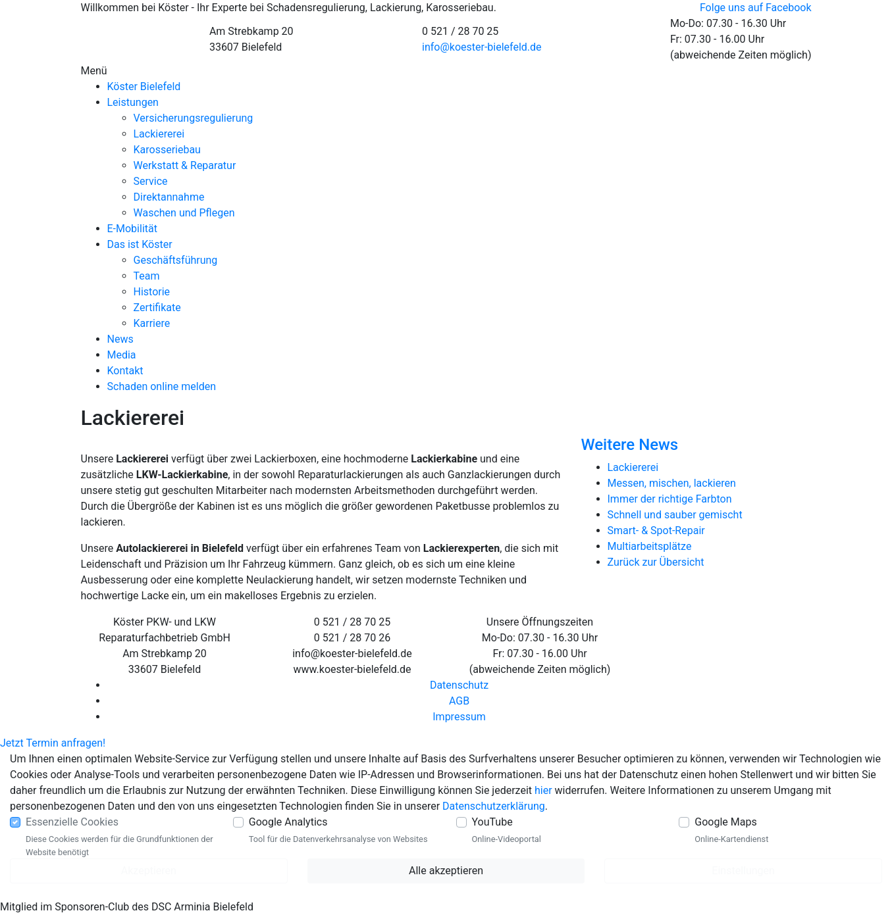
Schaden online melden (161, 386)
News (120, 339)
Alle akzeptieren (446, 870)
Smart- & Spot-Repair (656, 530)
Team (147, 276)
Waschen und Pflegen (184, 213)
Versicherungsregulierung (193, 118)
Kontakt (125, 370)
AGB (459, 701)
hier (543, 790)
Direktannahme (169, 197)
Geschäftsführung (176, 260)
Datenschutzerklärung (493, 806)
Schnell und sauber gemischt (675, 514)
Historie (152, 291)
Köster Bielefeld (144, 86)
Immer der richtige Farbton (670, 499)
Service (151, 181)
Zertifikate (157, 307)
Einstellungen (743, 870)
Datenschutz (459, 685)
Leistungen (133, 102)
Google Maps (725, 822)
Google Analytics (288, 822)
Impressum (459, 716)
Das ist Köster (139, 244)
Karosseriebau (167, 149)
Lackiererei (159, 134)
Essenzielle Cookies (72, 822)
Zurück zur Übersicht (656, 562)
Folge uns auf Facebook (756, 7)
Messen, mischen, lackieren (672, 483)
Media (121, 355)
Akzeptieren (148, 870)
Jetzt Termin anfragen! (52, 743)
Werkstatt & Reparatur (185, 165)
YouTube (492, 822)
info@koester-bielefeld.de (482, 47)
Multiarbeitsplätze (650, 546)
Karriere (152, 323)
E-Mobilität (132, 228)
